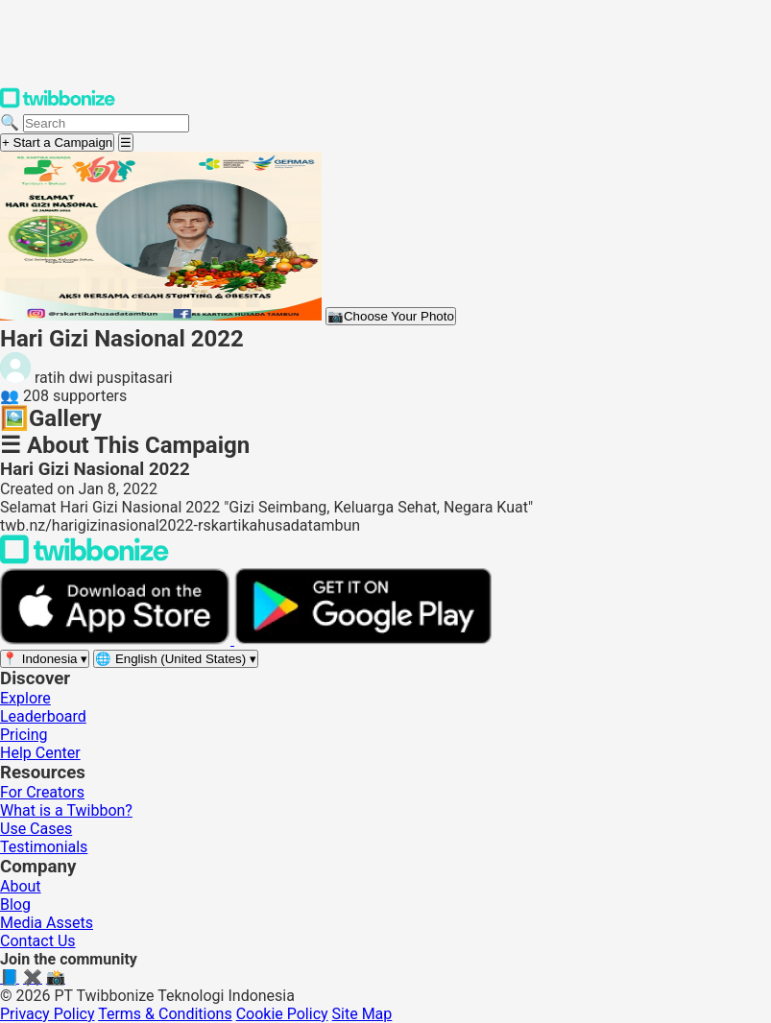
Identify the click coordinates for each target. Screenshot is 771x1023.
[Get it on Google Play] (363, 639)
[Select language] (175, 659)
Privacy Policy (47, 1014)
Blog (15, 904)
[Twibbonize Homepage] (57, 104)
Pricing (24, 735)
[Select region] (44, 659)
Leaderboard (43, 716)
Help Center (40, 753)
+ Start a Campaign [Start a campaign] (57, 142)
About (20, 886)
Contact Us (38, 941)
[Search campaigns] (106, 123)
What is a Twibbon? (66, 810)
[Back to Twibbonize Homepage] (84, 559)
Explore (25, 698)
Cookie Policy (282, 1014)
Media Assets (46, 923)
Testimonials (43, 847)
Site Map (362, 1014)
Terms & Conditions (165, 1014)
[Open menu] (125, 142)
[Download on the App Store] (117, 639)
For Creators (42, 792)
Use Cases (36, 829)
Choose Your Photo (390, 316)
